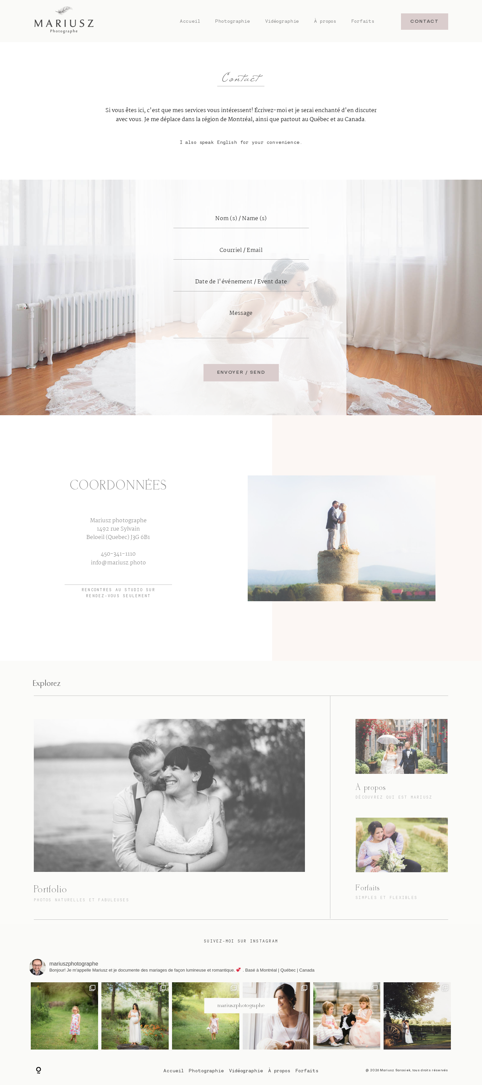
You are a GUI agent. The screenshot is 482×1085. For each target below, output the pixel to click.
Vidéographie (282, 21)
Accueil (190, 21)
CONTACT (424, 21)
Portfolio (50, 889)
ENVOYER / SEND (241, 372)
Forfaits (363, 21)
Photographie (232, 21)
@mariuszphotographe (241, 1005)
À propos (325, 21)
